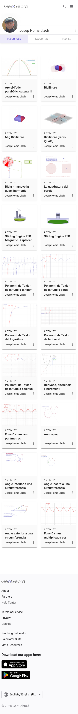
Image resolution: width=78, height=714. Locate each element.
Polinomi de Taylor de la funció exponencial (57, 339)
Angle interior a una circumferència (18, 486)
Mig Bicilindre (14, 137)
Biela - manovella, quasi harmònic (17, 188)
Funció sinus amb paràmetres (17, 436)
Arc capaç (51, 434)
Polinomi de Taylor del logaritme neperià (18, 339)
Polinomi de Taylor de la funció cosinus (19, 387)
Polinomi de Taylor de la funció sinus (57, 287)
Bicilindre (50, 87)
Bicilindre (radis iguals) (55, 139)
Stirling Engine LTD (57, 236)
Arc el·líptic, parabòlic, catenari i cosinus (18, 91)
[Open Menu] (71, 6)
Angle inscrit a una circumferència (57, 486)
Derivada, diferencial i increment (58, 387)
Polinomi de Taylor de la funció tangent (18, 287)
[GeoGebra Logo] (16, 6)
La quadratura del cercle (56, 188)
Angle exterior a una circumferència (19, 535)
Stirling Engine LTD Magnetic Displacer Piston (18, 240)
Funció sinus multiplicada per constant (55, 537)
